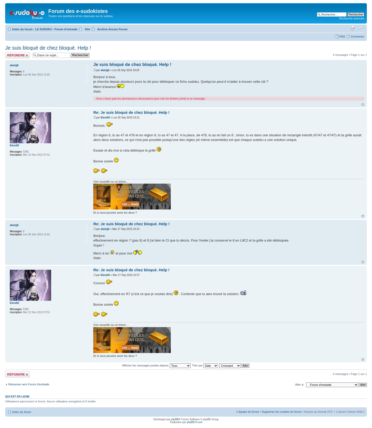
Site (87, 29)
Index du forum (22, 29)
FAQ (342, 36)
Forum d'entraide (66, 29)
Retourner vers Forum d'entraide (28, 384)
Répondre (17, 55)
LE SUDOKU (43, 29)
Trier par (205, 365)
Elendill (105, 117)
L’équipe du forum (247, 411)
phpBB (175, 419)
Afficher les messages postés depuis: (156, 365)
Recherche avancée (351, 18)
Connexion (357, 36)
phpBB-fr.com (195, 422)
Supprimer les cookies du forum (282, 411)
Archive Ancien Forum (112, 29)
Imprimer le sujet (352, 28)
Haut (362, 104)
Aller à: (299, 384)
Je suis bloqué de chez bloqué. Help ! (48, 48)
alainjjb (104, 70)
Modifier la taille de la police (360, 28)
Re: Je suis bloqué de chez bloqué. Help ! (131, 112)
